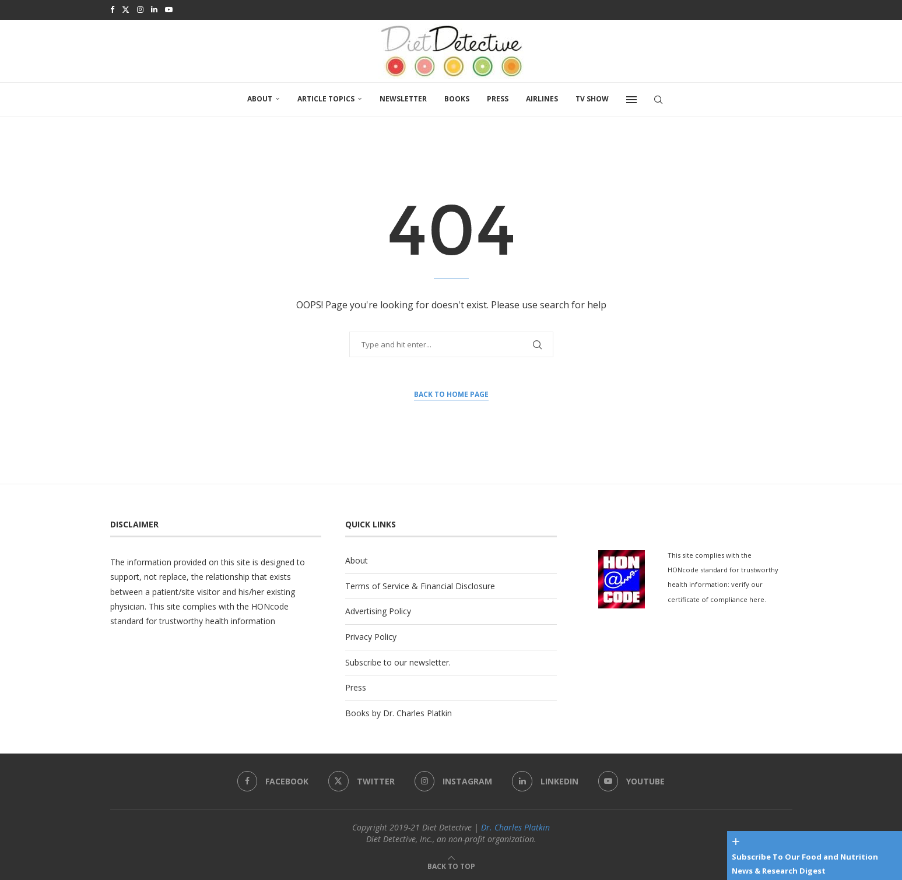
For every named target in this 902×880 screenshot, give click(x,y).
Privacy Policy (370, 635)
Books (456, 98)
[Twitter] (125, 9)
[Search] (658, 98)
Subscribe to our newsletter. (398, 661)
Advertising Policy (378, 609)
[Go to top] (451, 864)
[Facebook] (112, 9)
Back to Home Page (451, 393)
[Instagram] (140, 9)
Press (497, 98)
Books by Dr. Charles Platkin (398, 711)
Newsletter (403, 98)
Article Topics (326, 98)
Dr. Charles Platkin (515, 826)
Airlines (542, 98)
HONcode (270, 605)
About (259, 98)
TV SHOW (592, 98)
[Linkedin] (154, 9)
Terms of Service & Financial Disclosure (420, 584)
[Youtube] (169, 9)
